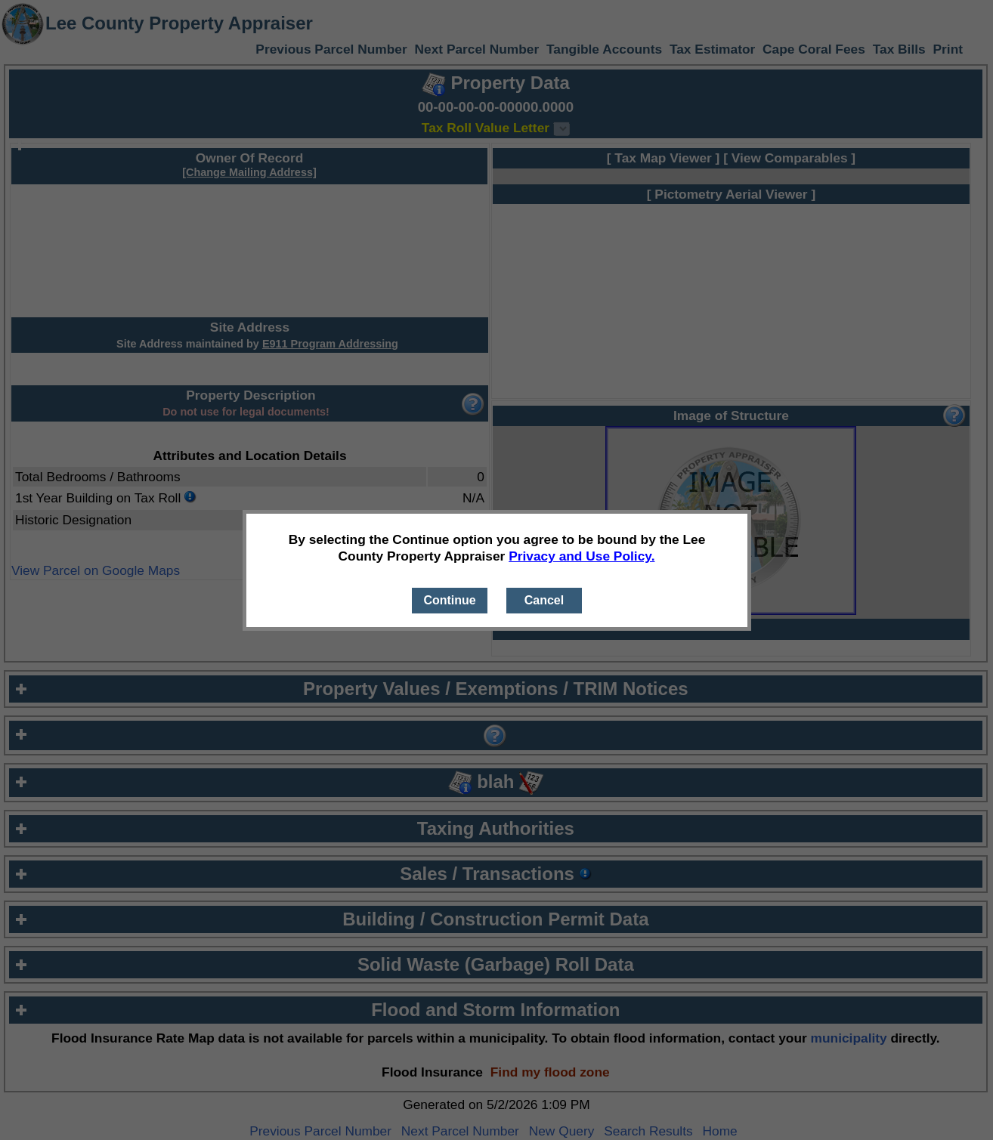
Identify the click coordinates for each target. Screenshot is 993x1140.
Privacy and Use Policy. (581, 556)
